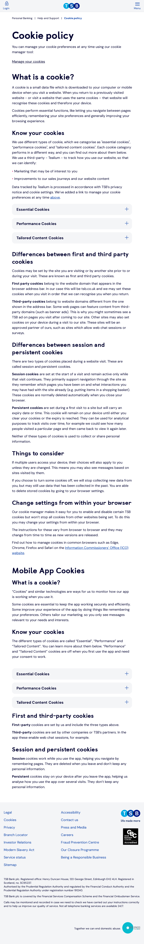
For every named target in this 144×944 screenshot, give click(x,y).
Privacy (9, 827)
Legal (8, 812)
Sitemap (10, 865)
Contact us (69, 820)
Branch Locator (16, 835)
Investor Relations (17, 842)
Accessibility (70, 812)
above (55, 197)
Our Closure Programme (80, 850)
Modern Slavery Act (19, 850)
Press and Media (73, 827)
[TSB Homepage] (98, 6)
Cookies (10, 820)
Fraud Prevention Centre (80, 842)
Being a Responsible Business (83, 857)
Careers (67, 835)
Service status (15, 857)
